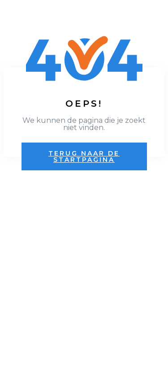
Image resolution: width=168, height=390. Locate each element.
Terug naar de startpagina (84, 156)
